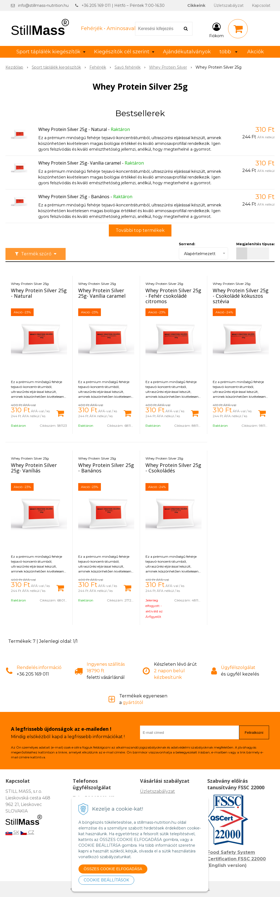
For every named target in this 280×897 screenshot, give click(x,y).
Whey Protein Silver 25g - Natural (72, 129)
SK (12, 832)
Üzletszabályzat (229, 5)
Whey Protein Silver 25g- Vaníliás (34, 468)
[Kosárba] (60, 413)
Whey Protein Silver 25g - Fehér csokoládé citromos (173, 296)
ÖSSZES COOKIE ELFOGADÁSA (113, 869)
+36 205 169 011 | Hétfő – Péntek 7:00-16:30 (123, 5)
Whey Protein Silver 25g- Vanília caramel (79, 163)
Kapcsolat (261, 5)
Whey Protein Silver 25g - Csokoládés (173, 468)
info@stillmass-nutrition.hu (43, 5)
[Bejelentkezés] (216, 30)
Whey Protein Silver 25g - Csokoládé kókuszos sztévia (241, 296)
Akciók (255, 52)
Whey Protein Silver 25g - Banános (73, 197)
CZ (27, 832)
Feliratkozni (254, 733)
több (228, 52)
